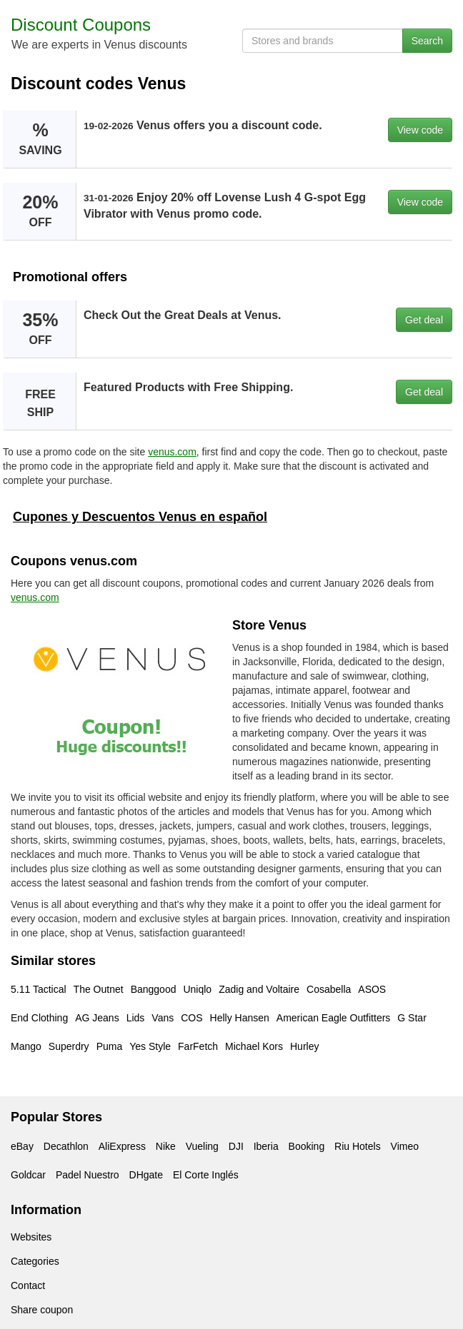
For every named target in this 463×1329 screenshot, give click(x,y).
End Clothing (39, 1018)
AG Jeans (97, 1018)
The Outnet (99, 989)
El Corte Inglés (206, 1175)
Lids (135, 1018)
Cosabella (329, 989)
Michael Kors (254, 1046)
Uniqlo (197, 989)
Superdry (69, 1046)
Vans (162, 1018)
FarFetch (198, 1046)
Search (427, 40)
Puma (109, 1046)
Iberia (266, 1146)
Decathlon (66, 1146)
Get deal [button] (424, 319)
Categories (35, 1261)
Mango (26, 1046)
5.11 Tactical (38, 989)
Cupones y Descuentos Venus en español (140, 517)
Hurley (304, 1046)
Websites (31, 1237)
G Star (411, 1018)
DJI (236, 1146)
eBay (22, 1146)
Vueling (202, 1146)
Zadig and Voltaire (259, 989)
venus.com (172, 452)
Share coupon (42, 1309)
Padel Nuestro (87, 1175)
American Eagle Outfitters (334, 1018)
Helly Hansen (239, 1018)
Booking (307, 1146)
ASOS (372, 989)
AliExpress (122, 1146)
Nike (166, 1146)
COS (191, 1018)
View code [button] (420, 130)
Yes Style (150, 1046)
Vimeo (405, 1146)
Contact (28, 1285)
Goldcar (28, 1175)
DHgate (146, 1175)
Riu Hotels (357, 1146)
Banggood (153, 989)
